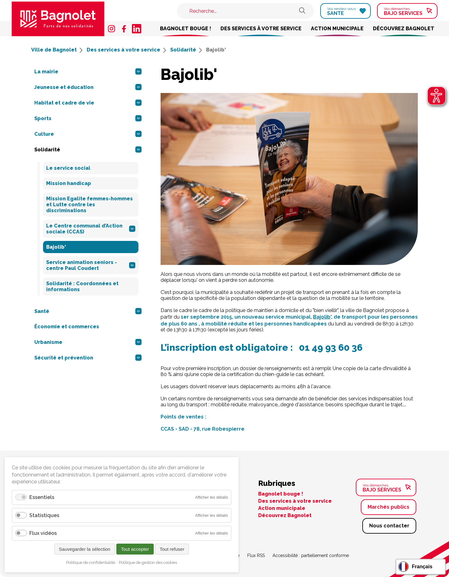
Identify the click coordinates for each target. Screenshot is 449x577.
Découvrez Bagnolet (403, 29)
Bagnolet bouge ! (185, 29)
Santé (88, 311)
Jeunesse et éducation (88, 87)
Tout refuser (172, 549)
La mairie (88, 71)
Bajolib (322, 317)
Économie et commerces (66, 327)
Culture (88, 134)
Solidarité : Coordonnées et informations (82, 286)
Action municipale (337, 29)
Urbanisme (88, 342)
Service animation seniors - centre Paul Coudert (90, 265)
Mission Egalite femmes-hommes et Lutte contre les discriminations (89, 204)
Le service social (68, 168)
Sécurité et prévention (88, 358)
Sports (88, 118)
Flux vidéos (43, 533)
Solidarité (186, 50)
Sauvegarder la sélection (84, 549)
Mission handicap (68, 183)
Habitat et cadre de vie (88, 103)
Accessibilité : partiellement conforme (311, 555)
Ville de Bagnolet (57, 50)
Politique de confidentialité (90, 562)
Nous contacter (389, 526)
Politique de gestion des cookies (148, 562)
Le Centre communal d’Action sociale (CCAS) (90, 229)
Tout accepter (135, 549)
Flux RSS (256, 555)
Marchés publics (388, 507)
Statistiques (44, 515)
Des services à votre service (261, 29)
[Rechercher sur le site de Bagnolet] (302, 11)
